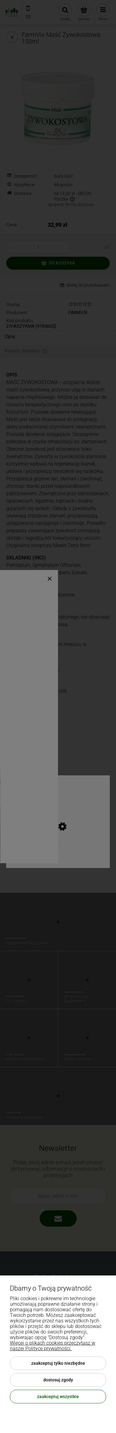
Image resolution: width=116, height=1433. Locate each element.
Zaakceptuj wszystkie (58, 1396)
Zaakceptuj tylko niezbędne (58, 1363)
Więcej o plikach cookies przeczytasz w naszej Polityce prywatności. (52, 1345)
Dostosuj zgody (58, 1379)
